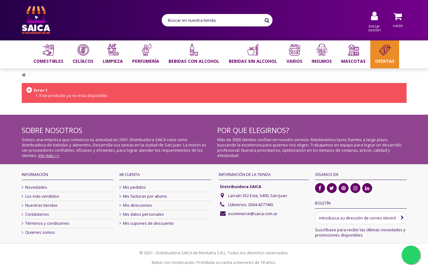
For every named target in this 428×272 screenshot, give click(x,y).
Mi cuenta (129, 174)
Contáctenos (37, 214)
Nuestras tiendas (41, 205)
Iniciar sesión (374, 27)
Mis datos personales (143, 214)
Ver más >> (49, 155)
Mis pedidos (134, 187)
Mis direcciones (137, 205)
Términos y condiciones (47, 223)
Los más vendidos (42, 196)
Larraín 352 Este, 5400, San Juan (257, 195)
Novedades (36, 187)
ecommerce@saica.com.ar (252, 213)
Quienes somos (40, 232)
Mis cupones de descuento (148, 223)
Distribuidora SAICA (240, 186)
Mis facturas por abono (145, 196)
